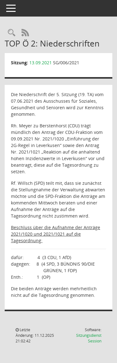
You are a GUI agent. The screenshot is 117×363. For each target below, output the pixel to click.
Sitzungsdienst (88, 338)
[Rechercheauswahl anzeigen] (11, 33)
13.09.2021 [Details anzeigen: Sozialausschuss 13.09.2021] (40, 63)
